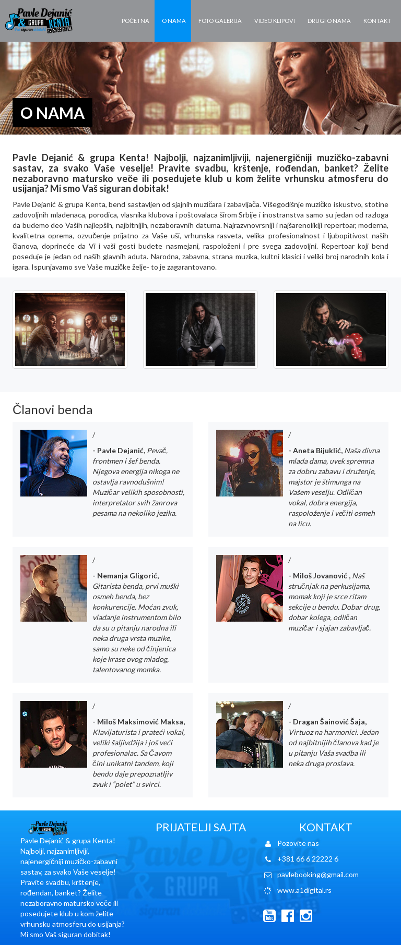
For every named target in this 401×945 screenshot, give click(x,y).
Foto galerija (220, 20)
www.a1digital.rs (304, 890)
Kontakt (377, 20)
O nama (174, 20)
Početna (135, 20)
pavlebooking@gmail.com (318, 874)
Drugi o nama (329, 20)
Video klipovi (274, 20)
